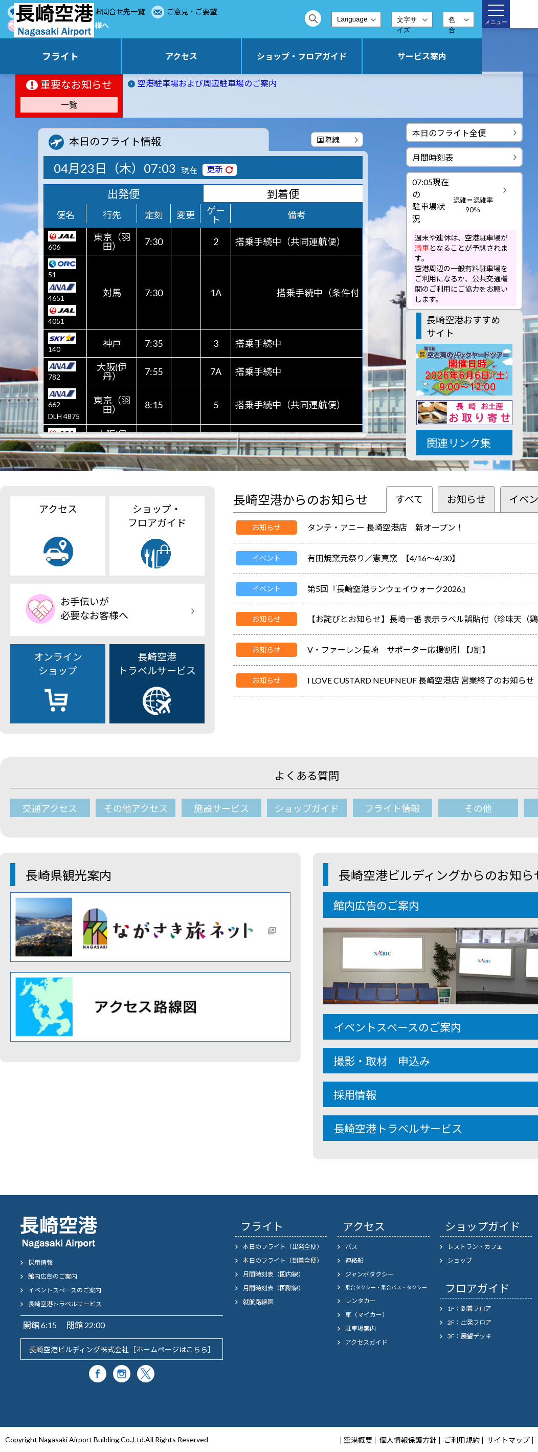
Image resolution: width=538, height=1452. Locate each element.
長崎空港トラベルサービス (157, 683)
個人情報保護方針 (408, 1440)
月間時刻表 (432, 157)
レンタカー (360, 1301)
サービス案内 (435, 56)
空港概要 (358, 1440)
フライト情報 (392, 808)
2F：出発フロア (469, 1322)
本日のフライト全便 (449, 133)
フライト (154, 56)
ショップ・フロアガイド (342, 56)
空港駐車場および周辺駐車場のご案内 (207, 83)
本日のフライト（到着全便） (283, 1260)
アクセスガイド (366, 1342)
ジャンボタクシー (369, 1274)
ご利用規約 (462, 1440)
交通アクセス (50, 808)
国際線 (328, 139)
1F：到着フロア (469, 1308)
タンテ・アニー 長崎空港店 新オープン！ (385, 527)
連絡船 (354, 1260)
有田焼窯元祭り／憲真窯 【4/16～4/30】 (383, 558)
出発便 (123, 193)
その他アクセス (136, 808)
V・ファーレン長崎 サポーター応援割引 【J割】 (398, 649)
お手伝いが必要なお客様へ (245, 25)
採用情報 (40, 1262)
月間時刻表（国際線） (273, 1288)
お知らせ (466, 499)
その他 (478, 808)
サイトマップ (508, 1440)
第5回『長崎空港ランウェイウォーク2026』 (388, 588)
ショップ (459, 1260)
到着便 (283, 193)
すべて (409, 499)
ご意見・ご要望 (155, 25)
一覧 (69, 104)
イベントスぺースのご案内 (64, 1290)
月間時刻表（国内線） (273, 1274)
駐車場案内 (360, 1328)
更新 (215, 169)
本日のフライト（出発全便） (283, 1246)
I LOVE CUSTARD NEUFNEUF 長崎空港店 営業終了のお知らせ (420, 680)
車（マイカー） (366, 1314)
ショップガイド (307, 808)
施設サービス (221, 808)
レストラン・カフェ (475, 1246)
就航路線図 (258, 1302)
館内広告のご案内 (52, 1276)
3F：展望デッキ (469, 1336)
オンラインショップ (58, 683)
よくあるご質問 (155, 11)
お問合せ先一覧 (227, 11)
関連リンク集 (459, 442)
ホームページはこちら (172, 1349)
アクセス (248, 56)
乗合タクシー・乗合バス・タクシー (386, 1287)
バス (351, 1246)
